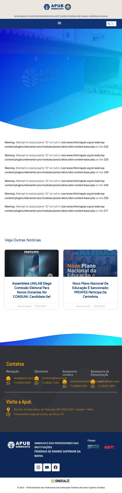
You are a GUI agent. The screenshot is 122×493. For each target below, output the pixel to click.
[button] (59, 23)
